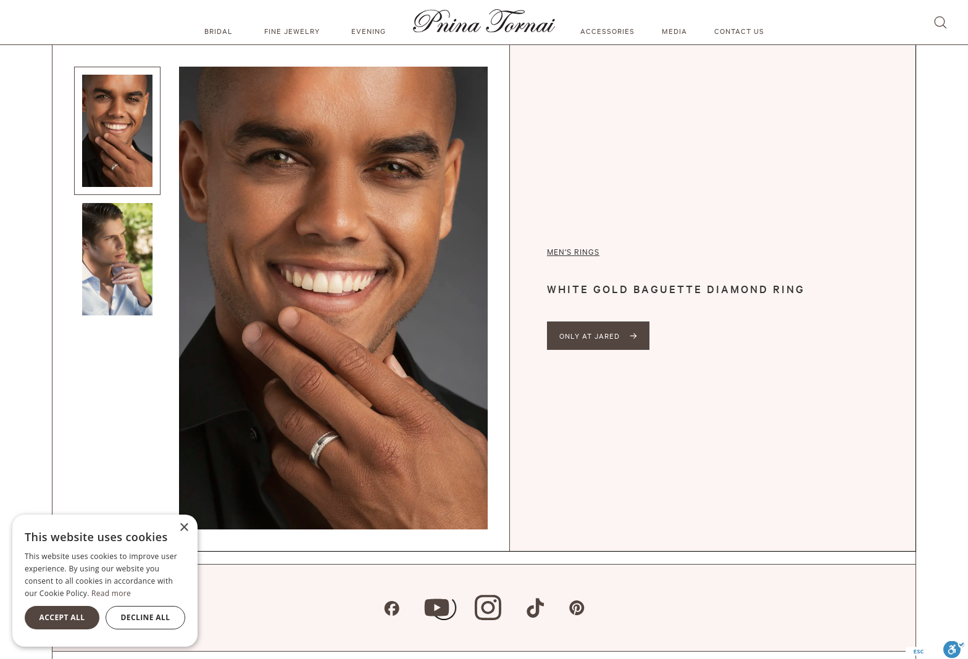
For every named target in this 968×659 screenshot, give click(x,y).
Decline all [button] (145, 617)
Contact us (739, 31)
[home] (484, 22)
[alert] (105, 581)
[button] (220, 22)
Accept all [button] (62, 617)
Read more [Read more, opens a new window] (111, 593)
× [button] (183, 528)
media (674, 31)
